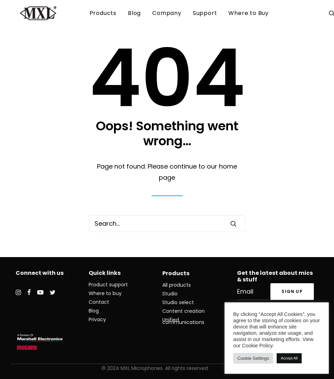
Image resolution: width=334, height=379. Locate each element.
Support (205, 13)
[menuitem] (103, 13)
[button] (233, 223)
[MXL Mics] (29, 13)
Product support (108, 284)
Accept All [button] (289, 358)
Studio (170, 293)
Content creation (183, 311)
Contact (99, 302)
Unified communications (183, 321)
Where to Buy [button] (248, 13)
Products (103, 13)
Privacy (97, 319)
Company (166, 13)
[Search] (167, 223)
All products (176, 284)
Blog (134, 13)
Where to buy (105, 293)
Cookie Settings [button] (253, 358)
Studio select (178, 302)
